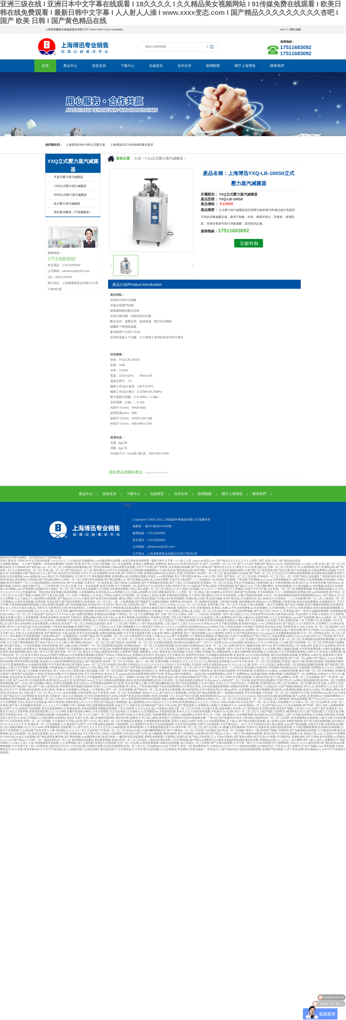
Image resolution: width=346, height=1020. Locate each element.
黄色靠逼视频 (299, 698)
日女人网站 (179, 614)
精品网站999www (199, 626)
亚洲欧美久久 (229, 705)
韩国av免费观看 (173, 633)
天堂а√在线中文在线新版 (32, 702)
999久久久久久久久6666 (241, 695)
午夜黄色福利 (233, 626)
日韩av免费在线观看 (123, 567)
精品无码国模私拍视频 (284, 654)
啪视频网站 (151, 570)
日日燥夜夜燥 (56, 629)
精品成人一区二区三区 (96, 642)
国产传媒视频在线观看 (303, 730)
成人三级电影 (85, 742)
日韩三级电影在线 (80, 705)
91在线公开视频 (26, 717)
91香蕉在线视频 (200, 711)
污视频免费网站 (331, 695)
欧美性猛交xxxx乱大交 (59, 680)
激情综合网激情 (204, 636)
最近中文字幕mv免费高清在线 (100, 651)
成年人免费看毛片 (327, 739)
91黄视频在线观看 (120, 610)
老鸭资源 (329, 714)
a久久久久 (206, 588)
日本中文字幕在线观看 (247, 648)
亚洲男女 (279, 711)
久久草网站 (236, 588)
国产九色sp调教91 (280, 677)
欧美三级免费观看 (156, 714)
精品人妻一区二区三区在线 (184, 708)
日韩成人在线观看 (129, 582)
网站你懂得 (169, 733)
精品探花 (276, 689)
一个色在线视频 (30, 645)
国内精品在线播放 (184, 642)
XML (282, 29)
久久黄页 (138, 714)
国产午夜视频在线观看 (155, 582)
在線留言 (156, 66)
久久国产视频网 (31, 563)
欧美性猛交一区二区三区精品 (255, 698)
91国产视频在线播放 (290, 686)
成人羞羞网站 (136, 702)
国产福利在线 (230, 749)
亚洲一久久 (258, 664)
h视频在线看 (253, 645)
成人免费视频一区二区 (40, 698)
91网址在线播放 (331, 648)
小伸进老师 (47, 636)
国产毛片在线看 (189, 695)
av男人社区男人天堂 (68, 677)
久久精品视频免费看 (305, 727)
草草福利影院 (76, 607)
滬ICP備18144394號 (158, 526)
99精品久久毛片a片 (329, 673)
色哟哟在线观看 (208, 601)
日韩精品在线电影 (94, 623)
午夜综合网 (295, 629)
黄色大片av (243, 567)
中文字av (291, 607)
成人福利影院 (282, 698)
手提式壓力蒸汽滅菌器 (68, 176)
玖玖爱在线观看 (260, 654)
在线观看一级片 (219, 614)
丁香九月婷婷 (126, 708)
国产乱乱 (173, 714)
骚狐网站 (145, 651)
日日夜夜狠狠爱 (130, 629)
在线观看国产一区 (294, 673)
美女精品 (160, 654)
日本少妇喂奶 (100, 711)
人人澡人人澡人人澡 (21, 742)
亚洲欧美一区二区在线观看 (44, 724)
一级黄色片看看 (173, 629)
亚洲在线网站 (142, 620)
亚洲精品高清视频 (104, 614)
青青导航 (213, 604)
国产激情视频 (132, 670)
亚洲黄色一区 (295, 683)
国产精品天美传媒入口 (201, 736)
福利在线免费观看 (299, 573)
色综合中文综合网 (68, 573)
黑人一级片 (233, 733)
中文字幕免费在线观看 (100, 724)
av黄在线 (55, 623)
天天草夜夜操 (265, 570)
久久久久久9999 (33, 727)
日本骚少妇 (163, 598)
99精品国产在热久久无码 (81, 667)
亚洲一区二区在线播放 (306, 677)
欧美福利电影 (259, 673)
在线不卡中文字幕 (255, 588)
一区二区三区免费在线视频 (158, 645)
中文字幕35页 (91, 733)
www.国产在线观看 (303, 617)
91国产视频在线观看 (250, 595)
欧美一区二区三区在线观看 (264, 661)
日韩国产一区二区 (89, 645)
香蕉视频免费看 (101, 576)
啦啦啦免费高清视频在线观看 (99, 708)
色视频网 (102, 573)
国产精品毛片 (12, 695)
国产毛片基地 (199, 567)
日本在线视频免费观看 (215, 686)
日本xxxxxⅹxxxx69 (331, 698)
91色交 (189, 651)
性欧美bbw (333, 582)
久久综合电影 (118, 711)
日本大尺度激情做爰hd (13, 664)
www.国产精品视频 (295, 724)
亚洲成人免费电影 (143, 563)
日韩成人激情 (20, 585)
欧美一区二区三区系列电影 (31, 629)
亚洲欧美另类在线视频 (210, 620)
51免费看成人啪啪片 (207, 705)
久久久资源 (92, 702)
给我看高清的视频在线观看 (76, 686)
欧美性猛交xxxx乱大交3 (88, 680)
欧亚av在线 (133, 730)
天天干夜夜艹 (23, 667)
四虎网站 (169, 658)
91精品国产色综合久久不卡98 (49, 614)
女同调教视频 (245, 714)
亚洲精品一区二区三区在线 (216, 582)
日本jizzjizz (211, 680)
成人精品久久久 (239, 614)
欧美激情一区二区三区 (97, 601)
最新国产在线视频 (245, 592)
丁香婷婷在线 (328, 576)
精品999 (261, 601)
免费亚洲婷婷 (294, 721)
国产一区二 (48, 677)
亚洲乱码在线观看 (29, 689)
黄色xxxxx (173, 563)
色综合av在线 (311, 689)
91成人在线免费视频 (240, 610)
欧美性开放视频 (225, 579)
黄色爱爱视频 (102, 739)
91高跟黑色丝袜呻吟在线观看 (142, 698)
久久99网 (60, 711)
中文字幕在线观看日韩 (136, 633)
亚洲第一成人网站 (202, 648)
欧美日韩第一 (110, 736)
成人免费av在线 (275, 721)
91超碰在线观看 (37, 664)
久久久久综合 (167, 604)
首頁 (45, 66)
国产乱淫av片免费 (264, 736)
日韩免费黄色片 (141, 610)
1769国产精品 (86, 636)
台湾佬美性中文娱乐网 (224, 658)
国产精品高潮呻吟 (72, 601)
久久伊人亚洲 (68, 585)
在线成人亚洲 (174, 573)
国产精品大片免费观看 (172, 692)
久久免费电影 (68, 742)
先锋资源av (45, 670)
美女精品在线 (273, 626)
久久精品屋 (270, 651)
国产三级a (176, 582)
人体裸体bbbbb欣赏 (97, 607)
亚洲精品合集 (279, 629)
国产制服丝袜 (227, 717)
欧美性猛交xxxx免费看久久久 (113, 592)
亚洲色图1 (330, 579)
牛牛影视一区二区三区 (112, 730)
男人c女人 (319, 733)
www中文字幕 (239, 661)
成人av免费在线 (72, 749)
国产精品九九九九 (271, 563)
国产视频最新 (202, 658)
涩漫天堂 (282, 680)
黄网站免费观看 (154, 736)
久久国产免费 (252, 563)
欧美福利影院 (135, 727)
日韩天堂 (175, 579)
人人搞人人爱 (309, 563)
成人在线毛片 (101, 620)
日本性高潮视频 (24, 601)
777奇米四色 (221, 588)
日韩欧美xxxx (123, 654)
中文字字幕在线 (52, 749)
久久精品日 (270, 686)
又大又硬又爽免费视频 (20, 642)
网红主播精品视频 (287, 648)
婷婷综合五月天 (59, 746)
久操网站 (175, 610)
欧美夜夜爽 (18, 698)
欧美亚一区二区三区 (210, 573)
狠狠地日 (244, 658)
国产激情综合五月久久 (221, 567)
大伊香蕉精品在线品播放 (124, 607)
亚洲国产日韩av (104, 654)
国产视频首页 (143, 601)
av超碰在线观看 (288, 670)
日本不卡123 (88, 573)
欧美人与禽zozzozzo (158, 636)
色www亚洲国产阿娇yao (54, 654)
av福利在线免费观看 (151, 658)
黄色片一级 (252, 730)
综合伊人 (276, 610)
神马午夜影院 (56, 702)
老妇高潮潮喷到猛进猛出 (69, 661)
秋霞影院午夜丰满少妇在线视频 (82, 658)
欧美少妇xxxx (81, 683)
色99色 (140, 677)
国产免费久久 (132, 623)
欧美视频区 (261, 607)
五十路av (231, 721)
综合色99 (12, 692)
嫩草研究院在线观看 (81, 610)
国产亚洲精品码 (325, 567)
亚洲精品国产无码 (152, 705)
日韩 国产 (12, 680)
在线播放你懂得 (119, 588)
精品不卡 (53, 576)
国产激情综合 (53, 633)
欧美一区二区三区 (216, 645)
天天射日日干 (82, 576)
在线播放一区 (160, 610)
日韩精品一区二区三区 (270, 576)
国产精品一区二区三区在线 (240, 576)
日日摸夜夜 (76, 695)
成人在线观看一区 (20, 733)
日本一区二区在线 (128, 742)
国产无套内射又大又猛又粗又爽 (325, 711)
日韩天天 (41, 607)
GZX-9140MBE (114, 29)
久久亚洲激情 (168, 749)
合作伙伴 (184, 66)
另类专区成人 (238, 683)
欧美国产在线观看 (22, 673)
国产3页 (52, 573)
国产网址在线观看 (141, 667)
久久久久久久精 (241, 664)
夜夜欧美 (263, 727)
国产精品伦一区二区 (146, 689)
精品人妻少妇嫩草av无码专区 (216, 592)
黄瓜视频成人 (312, 749)
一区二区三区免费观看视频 (295, 588)
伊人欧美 (118, 683)
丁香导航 (327, 636)
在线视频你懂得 (333, 661)
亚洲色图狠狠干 (282, 579)
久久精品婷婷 (91, 749)
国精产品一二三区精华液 (44, 585)
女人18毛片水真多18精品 (20, 607)
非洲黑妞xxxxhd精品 (266, 670)
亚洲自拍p (75, 733)
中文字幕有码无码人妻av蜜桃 (265, 724)
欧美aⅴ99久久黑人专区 (208, 576)
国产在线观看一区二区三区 (306, 642)
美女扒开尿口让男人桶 (80, 717)
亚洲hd (60, 689)
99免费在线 (202, 733)
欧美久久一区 (92, 639)
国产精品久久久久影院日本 (299, 623)
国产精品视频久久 (115, 579)
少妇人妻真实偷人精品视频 (168, 651)
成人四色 (24, 692)
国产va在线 (299, 695)
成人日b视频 (30, 670)
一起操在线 (198, 673)
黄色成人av (46, 661)
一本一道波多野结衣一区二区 (53, 739)
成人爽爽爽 (155, 733)
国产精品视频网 (206, 692)
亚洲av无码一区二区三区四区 (129, 739)
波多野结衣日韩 (57, 607)
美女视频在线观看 (179, 567)
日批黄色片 (190, 573)
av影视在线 (52, 686)
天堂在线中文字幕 (306, 614)
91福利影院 (307, 567)
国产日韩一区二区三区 (209, 677)
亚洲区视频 (161, 661)
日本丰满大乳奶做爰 (147, 749)
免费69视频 (275, 673)
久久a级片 (109, 658)
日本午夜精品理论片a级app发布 (218, 689)
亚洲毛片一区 (92, 582)
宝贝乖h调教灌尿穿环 (161, 592)
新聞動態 (213, 66)
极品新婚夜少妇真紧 (236, 573)
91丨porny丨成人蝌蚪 (289, 739)
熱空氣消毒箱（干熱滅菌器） (73, 212)
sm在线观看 (236, 642)
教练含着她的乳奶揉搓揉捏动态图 (238, 739)
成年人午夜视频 (254, 620)
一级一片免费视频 (123, 601)
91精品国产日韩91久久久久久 (157, 626)
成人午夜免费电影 (280, 582)
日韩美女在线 (192, 686)
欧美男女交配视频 (169, 689)
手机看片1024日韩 (222, 711)
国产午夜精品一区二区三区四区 (185, 730)
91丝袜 (191, 692)
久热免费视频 (314, 579)
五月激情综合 (248, 598)
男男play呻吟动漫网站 (178, 673)
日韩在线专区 (273, 623)
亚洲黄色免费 (95, 746)
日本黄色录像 (318, 582)
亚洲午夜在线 (231, 598)
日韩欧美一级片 (59, 695)
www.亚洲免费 (25, 588)
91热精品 (32, 579)
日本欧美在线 (167, 570)
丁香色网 (241, 579)
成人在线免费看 (159, 579)
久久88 (257, 742)
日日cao (11, 639)
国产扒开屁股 (311, 629)
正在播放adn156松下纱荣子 (163, 746)
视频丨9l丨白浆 (68, 595)
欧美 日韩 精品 (245, 717)
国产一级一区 (258, 702)
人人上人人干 (51, 705)
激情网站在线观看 (45, 598)
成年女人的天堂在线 (19, 626)
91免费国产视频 (129, 651)
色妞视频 (317, 585)
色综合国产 (53, 601)
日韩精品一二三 (284, 598)
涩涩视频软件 (75, 639)
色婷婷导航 (261, 617)
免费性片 (135, 717)
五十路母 (194, 595)
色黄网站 (304, 654)
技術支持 (99, 66)
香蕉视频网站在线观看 (304, 717)
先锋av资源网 (140, 592)
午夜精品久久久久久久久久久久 (188, 661)
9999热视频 (70, 692)
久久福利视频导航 (127, 658)
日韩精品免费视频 (114, 680)
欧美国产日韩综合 (70, 617)
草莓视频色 (66, 576)
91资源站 (323, 614)
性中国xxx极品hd (243, 617)
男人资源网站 (186, 733)
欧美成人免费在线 (330, 651)
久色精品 (17, 648)
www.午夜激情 (215, 633)
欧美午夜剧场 (127, 617)
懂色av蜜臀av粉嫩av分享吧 (177, 698)
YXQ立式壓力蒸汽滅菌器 (164, 158)
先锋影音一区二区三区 (158, 639)
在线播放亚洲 (72, 708)
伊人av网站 (295, 680)
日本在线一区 (170, 680)
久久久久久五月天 (100, 727)
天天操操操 (18, 567)
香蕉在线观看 (40, 733)
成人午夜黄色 (101, 692)
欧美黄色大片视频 (312, 714)
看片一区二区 (39, 692)
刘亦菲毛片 (201, 714)
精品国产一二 (189, 579)
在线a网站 (256, 686)
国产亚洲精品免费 (137, 579)
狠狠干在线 (156, 673)
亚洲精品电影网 (104, 717)
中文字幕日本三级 (22, 746)
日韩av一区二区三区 (19, 614)
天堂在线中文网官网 (79, 620)
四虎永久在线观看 (105, 742)
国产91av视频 (75, 582)
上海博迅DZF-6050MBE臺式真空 (132, 144)
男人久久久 (54, 692)
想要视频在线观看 (103, 705)
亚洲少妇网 (158, 595)
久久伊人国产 (220, 629)
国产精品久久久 (244, 585)
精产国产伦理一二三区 (231, 639)
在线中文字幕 (316, 724)
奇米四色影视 (49, 645)
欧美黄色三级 (110, 582)
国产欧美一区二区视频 (230, 730)
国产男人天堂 (90, 563)
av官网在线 (41, 746)
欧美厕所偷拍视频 (322, 573)
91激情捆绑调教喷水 (153, 730)
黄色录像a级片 (32, 749)
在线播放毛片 (327, 601)
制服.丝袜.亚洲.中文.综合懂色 (318, 645)
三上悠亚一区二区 (186, 592)
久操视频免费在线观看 (156, 721)
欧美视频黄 (177, 598)
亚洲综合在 (183, 648)
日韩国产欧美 (73, 563)
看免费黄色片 (201, 746)
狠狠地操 (328, 654)
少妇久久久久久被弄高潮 (304, 742)
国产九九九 (90, 721)
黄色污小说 (6, 711)
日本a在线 (170, 705)
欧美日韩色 (48, 689)
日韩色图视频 (225, 585)
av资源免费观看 (149, 742)
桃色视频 (257, 651)
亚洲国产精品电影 (272, 749)
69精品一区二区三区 (61, 588)
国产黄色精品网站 (49, 579)
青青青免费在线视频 (27, 661)
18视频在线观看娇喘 (75, 567)
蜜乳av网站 (125, 598)
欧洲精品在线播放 (131, 721)
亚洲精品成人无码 (225, 636)
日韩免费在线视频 (183, 639)
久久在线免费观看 (32, 633)
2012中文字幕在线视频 (224, 623)
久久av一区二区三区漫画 (191, 604)
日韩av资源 (227, 702)
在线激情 (313, 576)
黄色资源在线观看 (224, 670)
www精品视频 (116, 686)
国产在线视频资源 (76, 604)
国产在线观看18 (300, 570)
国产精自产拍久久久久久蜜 (51, 642)
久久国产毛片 (80, 727)
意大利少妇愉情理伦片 (97, 695)
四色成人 (85, 689)
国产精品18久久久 (35, 573)
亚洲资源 (288, 610)
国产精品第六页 (334, 664)
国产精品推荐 (93, 661)
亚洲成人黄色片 (291, 661)
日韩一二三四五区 (198, 614)
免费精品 (160, 563)
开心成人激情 (150, 717)
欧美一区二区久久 (134, 746)
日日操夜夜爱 (37, 680)
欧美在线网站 (143, 695)
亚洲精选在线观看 (177, 595)
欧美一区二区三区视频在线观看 (36, 714)
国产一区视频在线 (66, 636)
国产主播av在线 (68, 645)
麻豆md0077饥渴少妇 (98, 648)
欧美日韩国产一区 (17, 582)
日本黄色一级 (131, 661)
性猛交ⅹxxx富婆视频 (160, 576)
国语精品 (249, 642)
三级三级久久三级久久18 (179, 623)
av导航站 (339, 736)
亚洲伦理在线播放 (92, 579)
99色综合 (9, 736)
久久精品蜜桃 (45, 717)
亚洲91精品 (196, 749)
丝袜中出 (251, 727)
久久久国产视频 (21, 595)
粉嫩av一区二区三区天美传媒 (157, 648)
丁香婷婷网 (121, 724)
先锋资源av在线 (284, 614)
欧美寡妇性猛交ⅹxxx (251, 623)
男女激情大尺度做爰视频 (24, 636)
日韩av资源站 (225, 736)
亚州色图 (24, 658)
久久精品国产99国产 (73, 724)
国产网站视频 (72, 736)
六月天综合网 (77, 746)
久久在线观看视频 (214, 721)
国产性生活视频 (294, 604)
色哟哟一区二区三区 (258, 629)
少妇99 (152, 739)
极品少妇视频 (191, 588)
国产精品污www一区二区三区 (88, 664)
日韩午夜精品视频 (144, 598)
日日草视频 (136, 570)
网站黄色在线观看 (218, 661)
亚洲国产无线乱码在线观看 (262, 639)
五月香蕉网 (21, 711)
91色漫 (39, 673)
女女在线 (272, 588)
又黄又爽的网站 (264, 585)
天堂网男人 (322, 623)
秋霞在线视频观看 (250, 749)
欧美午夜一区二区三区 (188, 727)
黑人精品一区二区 (109, 721)
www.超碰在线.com (35, 576)
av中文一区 (270, 595)
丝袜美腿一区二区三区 (139, 642)
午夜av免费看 (255, 604)
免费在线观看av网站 (79, 711)
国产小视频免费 (163, 667)
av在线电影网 (320, 592)
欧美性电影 (164, 739)
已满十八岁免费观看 (27, 617)
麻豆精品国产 (108, 749)
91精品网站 (187, 714)
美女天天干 (10, 689)
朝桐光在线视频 (169, 742)
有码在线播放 (283, 585)
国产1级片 (309, 739)
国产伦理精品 (8, 714)
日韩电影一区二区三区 (275, 692)
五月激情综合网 (327, 730)
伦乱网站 (210, 730)
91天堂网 (102, 588)
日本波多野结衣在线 (262, 614)
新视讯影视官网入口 (41, 711)
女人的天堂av (12, 623)
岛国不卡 (9, 708)
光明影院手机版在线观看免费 (188, 717)
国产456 (266, 645)
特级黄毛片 (269, 742)
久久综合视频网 (292, 705)
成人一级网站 (127, 677)
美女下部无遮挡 (183, 576)
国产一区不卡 (204, 642)
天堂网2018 (312, 620)
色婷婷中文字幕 (299, 692)
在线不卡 (230, 633)
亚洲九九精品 (179, 721)
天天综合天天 (280, 573)
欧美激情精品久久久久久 (193, 702)
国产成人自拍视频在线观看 (25, 705)
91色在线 (157, 633)
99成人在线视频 (25, 736)
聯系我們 (277, 66)
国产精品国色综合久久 (250, 633)
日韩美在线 (288, 601)
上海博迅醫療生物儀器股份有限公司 (66, 29)
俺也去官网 (6, 617)
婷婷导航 (199, 570)
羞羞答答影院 (279, 658)
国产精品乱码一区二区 (78, 570)
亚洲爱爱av (151, 711)
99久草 (23, 680)
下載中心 (127, 66)
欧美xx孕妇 (32, 654)
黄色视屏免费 (17, 651)
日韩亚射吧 (84, 692)
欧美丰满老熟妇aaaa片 (216, 664)
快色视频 (325, 620)
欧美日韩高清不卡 (191, 563)
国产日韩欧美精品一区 (286, 645)
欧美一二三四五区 (232, 667)
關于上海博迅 (245, 66)
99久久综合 (307, 626)
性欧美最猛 (305, 607)
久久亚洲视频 (8, 702)
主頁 (137, 158)
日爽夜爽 (253, 683)
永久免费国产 (138, 724)
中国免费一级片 (223, 648)
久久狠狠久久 (135, 711)
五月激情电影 (277, 607)
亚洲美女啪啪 (187, 677)
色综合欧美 (16, 677)
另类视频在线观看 (101, 683)
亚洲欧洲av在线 (195, 598)
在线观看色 (62, 714)
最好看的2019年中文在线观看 (110, 570)
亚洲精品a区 (197, 645)
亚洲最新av (77, 648)
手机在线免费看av (242, 607)
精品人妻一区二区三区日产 (114, 667)
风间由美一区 (189, 601)
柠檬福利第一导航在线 (36, 592)
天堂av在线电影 (41, 626)
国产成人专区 (262, 610)
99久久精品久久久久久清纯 (162, 702)
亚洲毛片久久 (145, 585)
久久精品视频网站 (40, 582)
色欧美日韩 (121, 717)
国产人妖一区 (296, 658)
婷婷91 (340, 667)
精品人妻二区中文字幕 (40, 651)
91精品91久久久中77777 (224, 746)
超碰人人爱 (6, 667)
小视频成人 (85, 595)
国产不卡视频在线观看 (96, 698)
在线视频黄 (134, 692)
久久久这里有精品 (280, 617)
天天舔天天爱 (210, 708)
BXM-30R (96, 29)
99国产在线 (195, 721)
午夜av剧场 (68, 633)
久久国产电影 (265, 711)
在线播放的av (57, 667)
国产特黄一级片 (312, 705)
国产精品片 (117, 642)
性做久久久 (121, 705)
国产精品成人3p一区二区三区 (44, 567)
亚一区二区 (321, 626)
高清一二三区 (115, 623)
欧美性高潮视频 (62, 683)
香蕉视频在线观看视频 (64, 592)
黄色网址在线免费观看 (34, 623)
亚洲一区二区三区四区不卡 (283, 567)
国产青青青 (160, 567)
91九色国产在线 (274, 620)
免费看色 (175, 601)
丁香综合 (212, 717)
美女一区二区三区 (245, 711)
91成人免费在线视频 (80, 614)
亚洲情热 (40, 601)
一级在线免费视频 (52, 563)
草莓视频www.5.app (259, 579)
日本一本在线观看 (88, 585)
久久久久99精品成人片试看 (272, 642)
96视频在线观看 (239, 686)
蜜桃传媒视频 (40, 667)
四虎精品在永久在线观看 (295, 667)
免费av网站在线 (92, 617)
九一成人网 (146, 661)
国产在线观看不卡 (182, 636)
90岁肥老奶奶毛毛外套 (34, 695)
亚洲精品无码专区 (143, 654)
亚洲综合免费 (52, 673)
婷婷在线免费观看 (281, 727)
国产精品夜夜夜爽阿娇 (49, 736)
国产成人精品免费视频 (317, 721)
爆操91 (231, 714)
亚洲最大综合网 (116, 664)
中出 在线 (15, 633)
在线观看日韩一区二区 (308, 598)
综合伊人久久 (150, 692)
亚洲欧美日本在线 (315, 683)
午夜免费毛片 (137, 636)
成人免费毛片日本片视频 (301, 746)
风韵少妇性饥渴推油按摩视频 (274, 695)
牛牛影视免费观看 (310, 648)
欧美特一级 (327, 680)
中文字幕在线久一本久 (233, 724)
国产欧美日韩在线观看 (104, 598)
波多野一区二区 (112, 661)
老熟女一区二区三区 (185, 667)
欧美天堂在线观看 (87, 633)
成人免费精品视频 (135, 576)
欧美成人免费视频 (55, 620)
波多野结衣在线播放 (263, 680)
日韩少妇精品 (189, 670)
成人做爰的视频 (13, 727)
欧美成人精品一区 (152, 629)
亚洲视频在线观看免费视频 (318, 639)
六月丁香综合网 (294, 749)
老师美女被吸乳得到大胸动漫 (158, 607)
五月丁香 (76, 714)
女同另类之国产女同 (135, 733)
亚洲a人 (145, 595)
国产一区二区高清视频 (119, 689)
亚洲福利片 (101, 610)
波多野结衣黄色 (195, 654)
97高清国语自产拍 (248, 636)
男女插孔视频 (214, 598)
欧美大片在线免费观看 (160, 724)
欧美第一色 (117, 698)
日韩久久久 (222, 683)
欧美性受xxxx (241, 654)
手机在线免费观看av (171, 686)
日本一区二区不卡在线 (233, 604)
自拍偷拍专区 (265, 746)
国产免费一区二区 (259, 573)
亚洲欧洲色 (298, 736)
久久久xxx (6, 739)
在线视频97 (72, 689)
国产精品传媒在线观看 (251, 721)
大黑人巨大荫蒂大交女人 (185, 617)
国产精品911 (217, 733)
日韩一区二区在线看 (111, 670)
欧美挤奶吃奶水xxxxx (212, 695)
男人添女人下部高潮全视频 (142, 686)
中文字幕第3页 (175, 654)
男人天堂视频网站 (92, 677)
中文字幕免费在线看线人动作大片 (299, 651)
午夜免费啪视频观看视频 (24, 604)
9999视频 (9, 588)
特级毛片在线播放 (205, 639)
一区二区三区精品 (162, 620)
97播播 (64, 705)
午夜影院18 (205, 670)
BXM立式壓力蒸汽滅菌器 (70, 194)
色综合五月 (111, 673)
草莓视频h (328, 670)
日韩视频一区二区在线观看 (115, 563)
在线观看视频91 (216, 673)
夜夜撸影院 (203, 607)
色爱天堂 (135, 705)
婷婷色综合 (58, 582)
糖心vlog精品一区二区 (329, 617)
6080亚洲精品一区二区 (251, 705)
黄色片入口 (183, 711)
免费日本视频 (203, 651)
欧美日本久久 (300, 582)
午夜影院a (99, 689)
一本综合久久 (212, 749)
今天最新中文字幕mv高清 (67, 721)
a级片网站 (299, 579)
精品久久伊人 (174, 588)
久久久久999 (142, 708)
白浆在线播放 (15, 576)
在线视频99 (16, 573)
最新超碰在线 (311, 680)
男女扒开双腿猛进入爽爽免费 (251, 582)
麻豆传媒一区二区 (309, 670)
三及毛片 (299, 708)
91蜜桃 (36, 595)
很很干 (231, 673)
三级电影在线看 (228, 601)
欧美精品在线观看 (329, 727)
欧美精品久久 (150, 670)
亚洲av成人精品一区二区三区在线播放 (204, 610)
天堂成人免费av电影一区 (280, 664)
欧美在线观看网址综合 (147, 680)
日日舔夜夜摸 (191, 582)
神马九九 (308, 686)
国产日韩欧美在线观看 (319, 736)
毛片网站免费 (267, 708)
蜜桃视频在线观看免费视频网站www (300, 595)
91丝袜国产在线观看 (28, 708)
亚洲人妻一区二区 (53, 570)
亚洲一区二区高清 (132, 639)
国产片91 (313, 698)
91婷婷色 (181, 626)
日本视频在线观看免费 (219, 654)
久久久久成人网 (44, 610)
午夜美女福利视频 (62, 626)
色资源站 (60, 717)
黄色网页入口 (323, 686)
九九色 (129, 620)
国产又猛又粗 (49, 595)
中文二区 (306, 633)
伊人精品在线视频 (22, 610)
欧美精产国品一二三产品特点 (92, 626)
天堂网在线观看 (163, 642)
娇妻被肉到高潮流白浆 (297, 592)
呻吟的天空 (179, 585)
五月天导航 (61, 610)
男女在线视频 (253, 692)
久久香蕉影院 (250, 708)
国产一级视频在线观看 (230, 692)
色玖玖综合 (242, 702)
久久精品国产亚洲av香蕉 (201, 585)
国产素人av (110, 677)
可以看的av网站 (330, 689)
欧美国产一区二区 (72, 623)
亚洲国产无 (62, 648)
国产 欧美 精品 (154, 677)
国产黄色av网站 (243, 736)
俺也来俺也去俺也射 (191, 680)
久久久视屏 (268, 648)
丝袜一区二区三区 (289, 639)
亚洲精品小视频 (234, 620)
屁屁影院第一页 (294, 620)
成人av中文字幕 (59, 733)
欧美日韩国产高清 (123, 695)
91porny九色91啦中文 (307, 636)
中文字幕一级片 (242, 742)
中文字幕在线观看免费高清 (47, 658)
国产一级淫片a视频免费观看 (311, 610)
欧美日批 (114, 573)
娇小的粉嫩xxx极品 (41, 683)
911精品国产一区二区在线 (234, 680)
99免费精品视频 (322, 588)
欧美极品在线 (47, 648)
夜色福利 (249, 667)
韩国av (308, 733)
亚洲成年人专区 (186, 607)
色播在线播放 (160, 601)
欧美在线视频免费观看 (326, 607)
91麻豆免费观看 (241, 651)
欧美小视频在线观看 (317, 604)
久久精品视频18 (301, 585)
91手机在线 (11, 658)
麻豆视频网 (263, 689)
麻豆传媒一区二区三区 (68, 651)
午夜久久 (265, 636)
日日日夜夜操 (180, 739)
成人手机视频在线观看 (106, 629)
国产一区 (326, 677)
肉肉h (129, 680)
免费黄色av (243, 673)
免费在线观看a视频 (111, 633)
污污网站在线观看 (184, 620)
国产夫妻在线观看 (221, 742)
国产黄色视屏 (186, 705)
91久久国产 (312, 708)
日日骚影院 (283, 736)
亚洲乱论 (181, 736)
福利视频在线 (247, 601)
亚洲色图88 (314, 695)
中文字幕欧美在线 (72, 673)
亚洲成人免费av (221, 607)
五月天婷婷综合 (93, 673)
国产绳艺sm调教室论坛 (203, 739)
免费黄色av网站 (204, 698)
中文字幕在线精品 (209, 667)
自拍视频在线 (247, 689)
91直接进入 (208, 617)
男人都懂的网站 (221, 651)
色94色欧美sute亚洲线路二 (270, 714)
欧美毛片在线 (163, 585)
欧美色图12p (258, 567)
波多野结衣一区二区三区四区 (272, 717)
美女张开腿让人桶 (135, 683)
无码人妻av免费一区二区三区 (147, 588)
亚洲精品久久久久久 (323, 667)
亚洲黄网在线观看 (112, 645)
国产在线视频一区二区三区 (112, 636)
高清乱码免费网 (113, 746)
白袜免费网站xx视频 (323, 570)
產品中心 (70, 66)
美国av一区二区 (111, 639)
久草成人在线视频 (278, 702)
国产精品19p (273, 705)
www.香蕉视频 (326, 746)
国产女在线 (210, 727)
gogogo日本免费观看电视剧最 (282, 633)
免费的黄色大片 (74, 702)
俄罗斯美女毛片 (295, 711)
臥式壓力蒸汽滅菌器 (67, 203)
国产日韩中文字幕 (131, 573)
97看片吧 (249, 570)
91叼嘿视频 (274, 601)
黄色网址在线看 (160, 617)
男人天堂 (58, 670)
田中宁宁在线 (145, 567)
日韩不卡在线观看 (208, 724)
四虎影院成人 (291, 626)
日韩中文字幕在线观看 (238, 677)
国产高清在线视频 (99, 567)
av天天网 (116, 626)
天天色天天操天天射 (115, 604)
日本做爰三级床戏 (253, 626)
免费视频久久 (131, 626)
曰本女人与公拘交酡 (178, 664)
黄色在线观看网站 (52, 708)
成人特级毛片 (266, 598)
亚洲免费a (118, 576)
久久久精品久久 (24, 598)
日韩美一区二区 (260, 658)
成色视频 (20, 579)
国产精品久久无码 (24, 739)
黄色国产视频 (285, 708)
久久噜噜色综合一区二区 (26, 570)
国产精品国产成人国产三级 (28, 686)
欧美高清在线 (32, 677)
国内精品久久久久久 (68, 730)
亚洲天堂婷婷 (184, 658)
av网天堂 (316, 654)
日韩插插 (273, 667)
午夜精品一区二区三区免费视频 (135, 614)
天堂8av (214, 702)
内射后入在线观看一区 (126, 595)
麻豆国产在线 (124, 714)
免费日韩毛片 (236, 645)
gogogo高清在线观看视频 (134, 673)
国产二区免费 (211, 563)
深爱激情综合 (292, 563)
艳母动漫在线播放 (169, 670)
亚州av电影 (181, 645)
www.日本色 (202, 623)
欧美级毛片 (94, 604)
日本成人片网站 (102, 595)
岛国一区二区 (118, 692)
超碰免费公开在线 (230, 708)
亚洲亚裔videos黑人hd (273, 683)
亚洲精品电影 (132, 645)
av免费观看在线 (91, 736)
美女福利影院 (190, 689)
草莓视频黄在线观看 (47, 742)
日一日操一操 (218, 714)
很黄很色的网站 (49, 617)
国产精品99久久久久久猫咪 (73, 598)
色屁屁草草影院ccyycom (29, 620)
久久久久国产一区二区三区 (99, 714)
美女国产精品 (12, 645)
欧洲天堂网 (106, 585)
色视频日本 (41, 588)
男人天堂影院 (89, 730)
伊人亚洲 (17, 749)
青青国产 (164, 717)
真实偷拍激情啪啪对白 (78, 629)
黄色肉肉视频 (248, 746)
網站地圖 (295, 29)
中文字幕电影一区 (125, 585)
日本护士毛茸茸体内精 (68, 698)
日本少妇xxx (110, 617)
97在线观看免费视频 (81, 654)
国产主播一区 (163, 614)
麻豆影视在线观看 (312, 661)
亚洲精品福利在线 (154, 573)
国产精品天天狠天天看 (197, 629)
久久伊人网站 (207, 683)
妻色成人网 (171, 677)
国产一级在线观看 (194, 633)
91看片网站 (75, 642)
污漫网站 (169, 736)
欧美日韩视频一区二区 (165, 695)
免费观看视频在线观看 (125, 648)
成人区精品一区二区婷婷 (194, 742)
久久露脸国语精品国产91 (159, 727)
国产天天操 (293, 714)
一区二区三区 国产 (231, 563)
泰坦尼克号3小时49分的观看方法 (282, 733)
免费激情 (283, 742)
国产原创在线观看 (152, 623)
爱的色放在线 (184, 570)
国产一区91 (21, 683)
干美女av (280, 746)
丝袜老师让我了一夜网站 (143, 604)
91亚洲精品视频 (292, 689)
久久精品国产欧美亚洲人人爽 (37, 730)
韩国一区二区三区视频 (37, 721)
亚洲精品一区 (207, 579)
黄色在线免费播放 (307, 601)
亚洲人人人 (100, 686)
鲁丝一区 (186, 746)
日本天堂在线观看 (85, 588)
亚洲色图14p (236, 629)
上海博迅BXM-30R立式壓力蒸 (85, 144)
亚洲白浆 (261, 667)
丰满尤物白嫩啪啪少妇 (161, 683)
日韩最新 (283, 730)
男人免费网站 (224, 617)
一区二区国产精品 (296, 576)
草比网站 (183, 749)
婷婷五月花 (217, 626)
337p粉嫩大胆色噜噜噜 (231, 727)
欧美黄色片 (30, 648)
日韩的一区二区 (70, 579)
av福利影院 (119, 727)
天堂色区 (196, 664)
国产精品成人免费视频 (113, 702)
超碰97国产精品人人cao (320, 658)
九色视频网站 (87, 592)
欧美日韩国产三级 (10, 670)
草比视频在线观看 (251, 733)
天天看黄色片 (126, 749)
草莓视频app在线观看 (53, 639)
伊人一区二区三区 (225, 698)
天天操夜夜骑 (265, 592)
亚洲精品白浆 (267, 739)
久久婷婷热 (337, 614)
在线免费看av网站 (282, 636)
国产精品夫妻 (282, 570)
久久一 (279, 592)
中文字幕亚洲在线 (59, 664)
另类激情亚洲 (167, 711)
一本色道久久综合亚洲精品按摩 (224, 570)
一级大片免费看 (274, 604)
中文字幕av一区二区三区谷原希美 (310, 702)
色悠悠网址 (142, 617)
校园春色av (116, 620)
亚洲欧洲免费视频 (28, 639)
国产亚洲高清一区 (331, 708)
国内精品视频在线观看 (310, 664)
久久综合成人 (328, 629)
